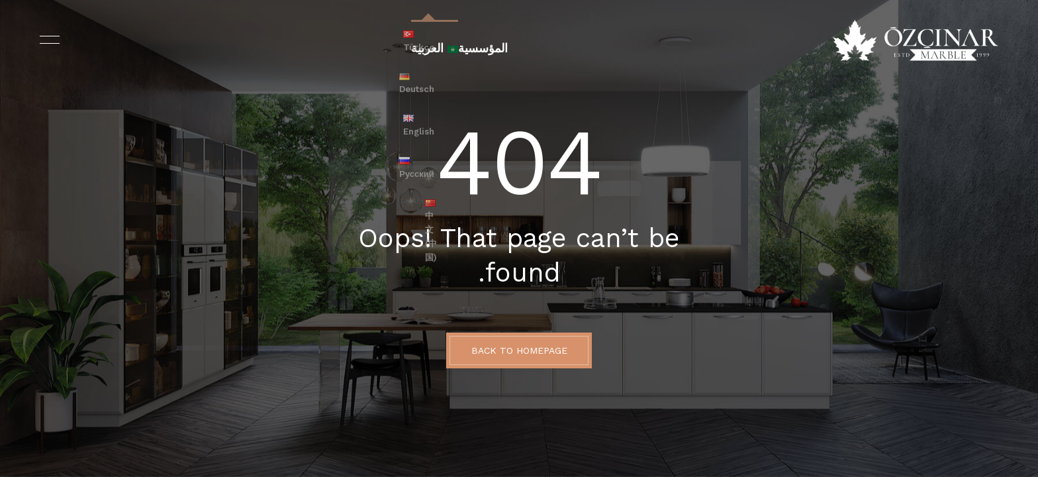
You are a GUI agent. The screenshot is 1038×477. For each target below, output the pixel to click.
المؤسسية (478, 40)
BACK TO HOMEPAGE (519, 350)
